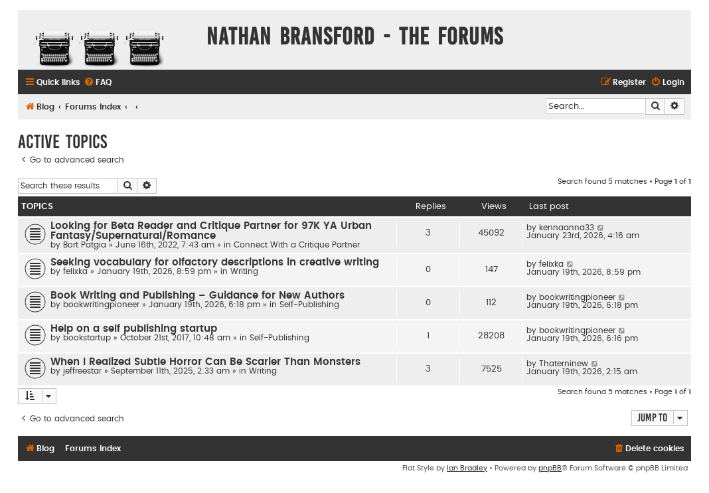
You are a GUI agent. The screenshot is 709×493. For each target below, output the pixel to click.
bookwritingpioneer (101, 305)
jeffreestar (82, 371)
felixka (75, 271)
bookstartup (87, 338)
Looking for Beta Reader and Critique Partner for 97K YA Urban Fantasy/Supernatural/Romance (211, 231)
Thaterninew (563, 364)
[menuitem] (98, 83)
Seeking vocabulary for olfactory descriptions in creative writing (214, 262)
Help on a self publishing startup (133, 329)
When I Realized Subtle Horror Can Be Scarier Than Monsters (205, 362)
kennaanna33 (566, 228)
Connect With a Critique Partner (297, 245)
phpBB (550, 468)
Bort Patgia (84, 245)
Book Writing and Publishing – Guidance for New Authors (197, 296)
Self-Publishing (309, 305)
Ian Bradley (467, 468)
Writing (244, 271)
